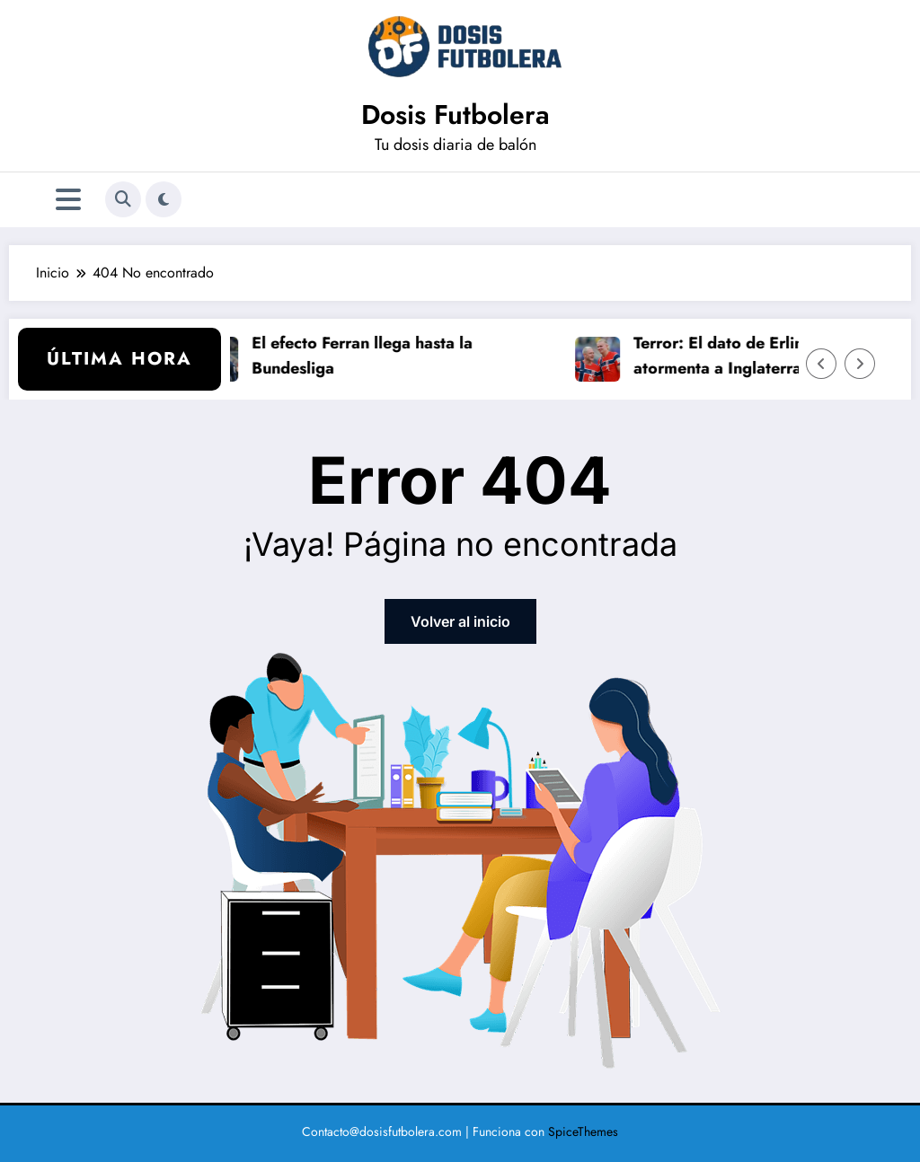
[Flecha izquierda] (821, 363)
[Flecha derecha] (859, 363)
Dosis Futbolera (455, 114)
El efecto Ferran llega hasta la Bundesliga (367, 356)
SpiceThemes (583, 1131)
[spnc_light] (163, 199)
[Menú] (68, 200)
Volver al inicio (460, 621)
